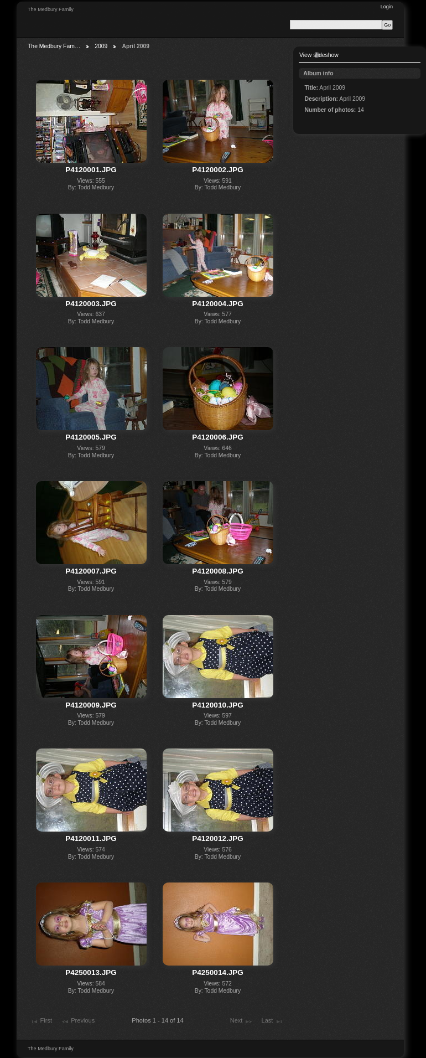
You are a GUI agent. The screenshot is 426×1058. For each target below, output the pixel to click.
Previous (78, 1021)
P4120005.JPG (90, 437)
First (41, 1021)
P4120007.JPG (90, 571)
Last (272, 1021)
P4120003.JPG (90, 304)
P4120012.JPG (217, 838)
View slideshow (319, 55)
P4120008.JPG (217, 571)
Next (241, 1021)
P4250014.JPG (217, 972)
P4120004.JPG (217, 304)
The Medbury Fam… (54, 46)
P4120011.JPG (90, 838)
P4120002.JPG (217, 170)
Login (387, 6)
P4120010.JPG (217, 705)
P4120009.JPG (90, 705)
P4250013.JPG (90, 972)
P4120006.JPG (217, 437)
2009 (101, 46)
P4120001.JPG (90, 170)
